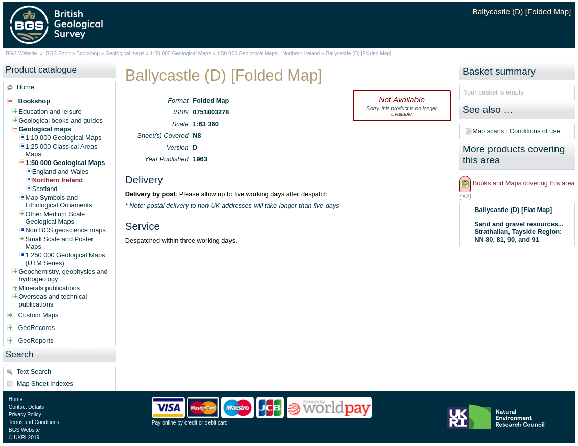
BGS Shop (58, 53)
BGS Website (21, 53)
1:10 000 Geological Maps (64, 138)
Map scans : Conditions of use (516, 131)
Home (25, 87)
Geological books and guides (61, 120)
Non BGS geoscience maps (66, 230)
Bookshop (88, 53)
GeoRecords (36, 328)
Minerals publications (49, 288)
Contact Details (26, 407)
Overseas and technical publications (53, 300)
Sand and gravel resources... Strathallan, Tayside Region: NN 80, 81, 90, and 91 (518, 231)
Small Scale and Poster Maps (60, 242)
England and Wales (60, 171)
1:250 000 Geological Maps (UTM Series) (65, 259)
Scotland (45, 189)
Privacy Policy (25, 414)
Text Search (34, 371)
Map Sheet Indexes (45, 383)
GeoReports (35, 340)
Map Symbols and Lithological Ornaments (59, 201)
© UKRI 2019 (24, 437)
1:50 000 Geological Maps (180, 53)
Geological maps (124, 53)
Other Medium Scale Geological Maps (55, 217)
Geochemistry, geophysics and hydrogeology (63, 275)
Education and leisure (50, 111)
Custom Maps (38, 315)
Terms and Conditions (34, 422)
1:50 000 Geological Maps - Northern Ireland (268, 53)
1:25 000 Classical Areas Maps (62, 150)
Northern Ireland (57, 180)
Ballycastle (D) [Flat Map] (513, 210)
